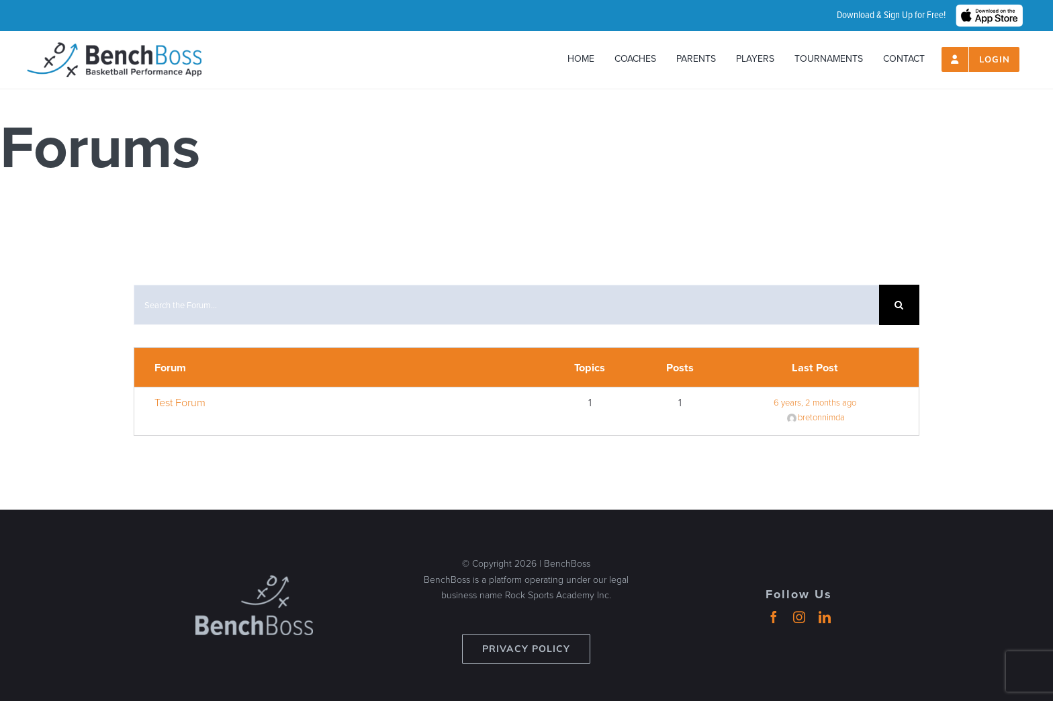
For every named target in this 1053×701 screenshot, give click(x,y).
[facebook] (774, 617)
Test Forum (179, 402)
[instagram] (799, 617)
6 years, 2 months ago (815, 402)
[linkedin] (825, 617)
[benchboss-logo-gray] (254, 581)
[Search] (899, 305)
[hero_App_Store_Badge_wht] (989, 10)
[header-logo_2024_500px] (114, 48)
